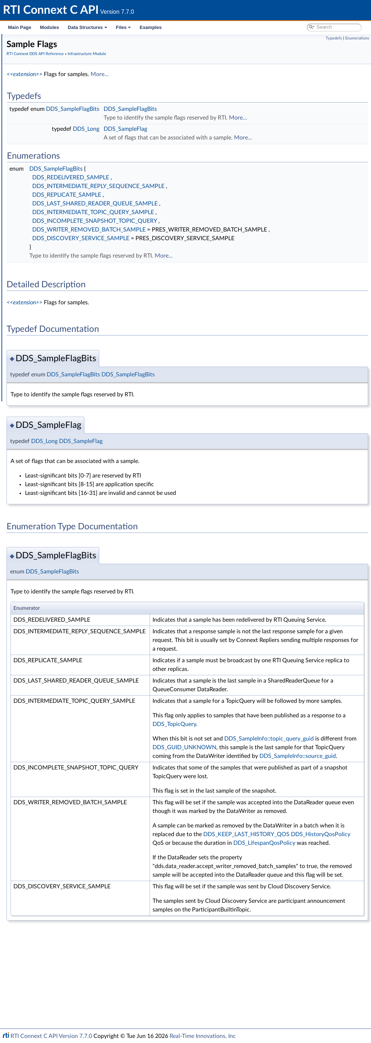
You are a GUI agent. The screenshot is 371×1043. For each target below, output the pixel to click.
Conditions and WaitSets (57, 200)
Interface (28, 359)
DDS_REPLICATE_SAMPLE (175, 195)
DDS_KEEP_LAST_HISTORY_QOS (304, 904)
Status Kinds (44, 176)
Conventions (32, 72)
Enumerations (357, 38)
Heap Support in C (50, 231)
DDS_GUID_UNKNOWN (293, 791)
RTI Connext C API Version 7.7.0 (51, 1036)
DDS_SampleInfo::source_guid (332, 808)
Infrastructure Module (48, 120)
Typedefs (334, 38)
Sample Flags (44, 215)
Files (123, 27)
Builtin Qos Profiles (51, 239)
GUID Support (46, 144)
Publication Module (45, 104)
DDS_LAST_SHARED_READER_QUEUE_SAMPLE (203, 203)
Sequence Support (50, 263)
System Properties (44, 327)
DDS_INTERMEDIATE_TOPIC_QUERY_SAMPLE (202, 212)
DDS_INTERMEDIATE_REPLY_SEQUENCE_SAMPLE (207, 186)
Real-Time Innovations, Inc (203, 1036)
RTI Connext (26, 48)
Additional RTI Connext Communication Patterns (78, 343)
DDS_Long (195, 129)
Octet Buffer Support (53, 255)
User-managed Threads (55, 247)
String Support (46, 271)
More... (208, 74)
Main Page (19, 27)
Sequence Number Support (60, 152)
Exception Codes (48, 160)
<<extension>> (133, 74)
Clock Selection (47, 128)
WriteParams (44, 223)
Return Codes (45, 168)
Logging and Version (46, 295)
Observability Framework (51, 311)
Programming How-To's (44, 351)
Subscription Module (47, 112)
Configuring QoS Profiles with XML (63, 335)
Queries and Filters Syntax (53, 287)
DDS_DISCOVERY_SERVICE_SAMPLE (189, 247)
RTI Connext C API (27, 40)
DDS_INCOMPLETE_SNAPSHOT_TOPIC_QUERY (203, 221)
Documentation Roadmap (47, 64)
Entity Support (46, 192)
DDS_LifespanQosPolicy (292, 921)
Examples (150, 27)
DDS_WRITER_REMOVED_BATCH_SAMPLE (197, 230)
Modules (49, 27)
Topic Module (39, 96)
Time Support (45, 136)
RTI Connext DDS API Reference (54, 80)
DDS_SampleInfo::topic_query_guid (306, 782)
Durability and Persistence (53, 319)
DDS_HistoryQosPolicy (291, 912)
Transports (35, 279)
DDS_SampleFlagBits (181, 109)
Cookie (37, 207)
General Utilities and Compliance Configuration (76, 303)
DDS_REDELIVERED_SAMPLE (179, 177)
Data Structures (87, 27)
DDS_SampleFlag (234, 129)
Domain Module (42, 88)
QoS (34, 184)
